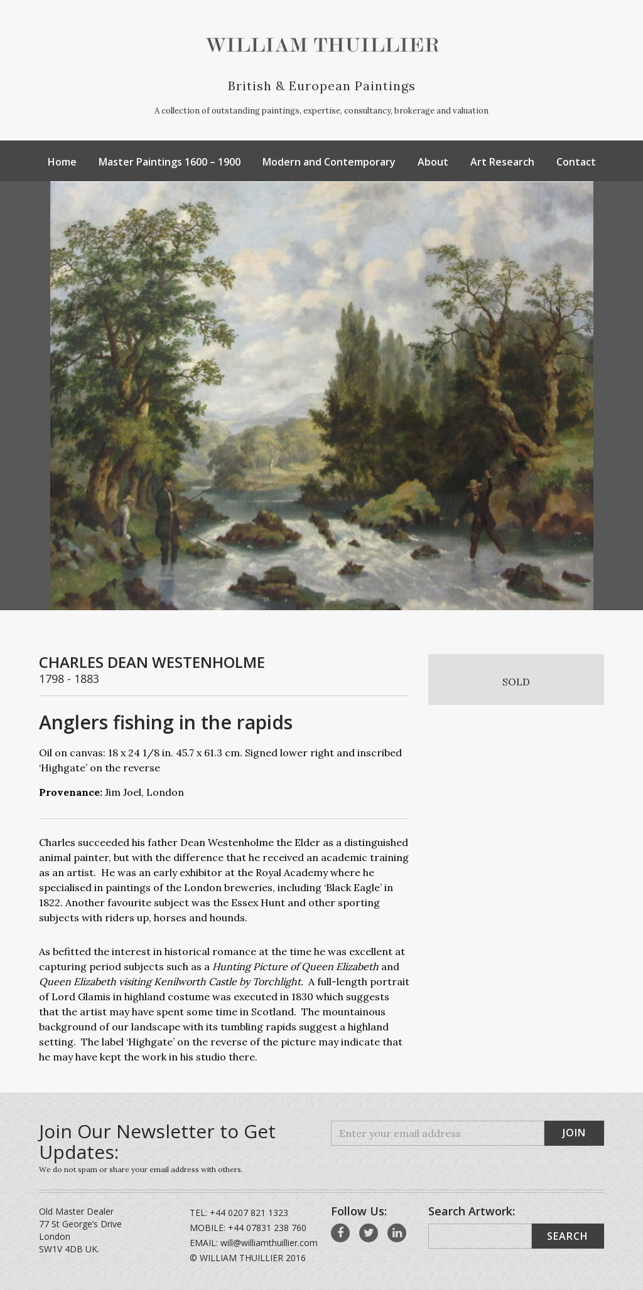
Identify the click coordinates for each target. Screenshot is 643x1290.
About (433, 162)
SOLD (516, 681)
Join (574, 1132)
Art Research (502, 162)
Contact (576, 162)
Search (567, 1236)
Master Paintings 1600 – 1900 (169, 162)
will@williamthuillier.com (269, 1243)
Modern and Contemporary (329, 162)
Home (62, 162)
